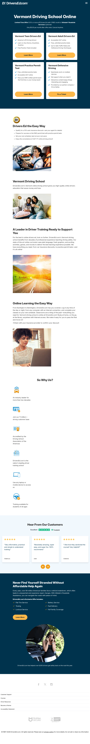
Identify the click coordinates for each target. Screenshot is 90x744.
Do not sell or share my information (77, 732)
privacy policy (49, 732)
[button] (42, 566)
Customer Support (6, 694)
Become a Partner (6, 705)
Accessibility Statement (8, 709)
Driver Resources (6, 702)
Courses (3, 698)
